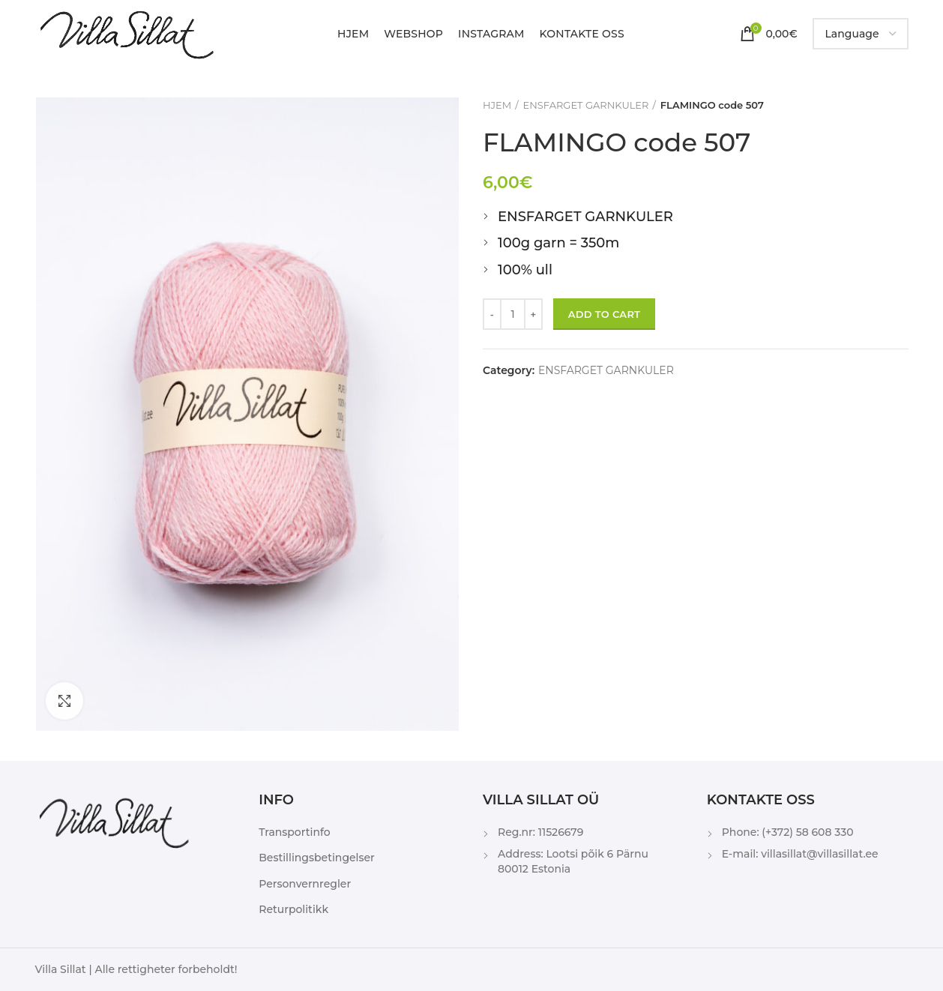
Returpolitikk (293, 909)
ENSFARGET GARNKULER (586, 105)
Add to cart (604, 314)
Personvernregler (305, 884)
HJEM (497, 105)
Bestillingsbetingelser (317, 857)
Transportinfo (294, 832)
